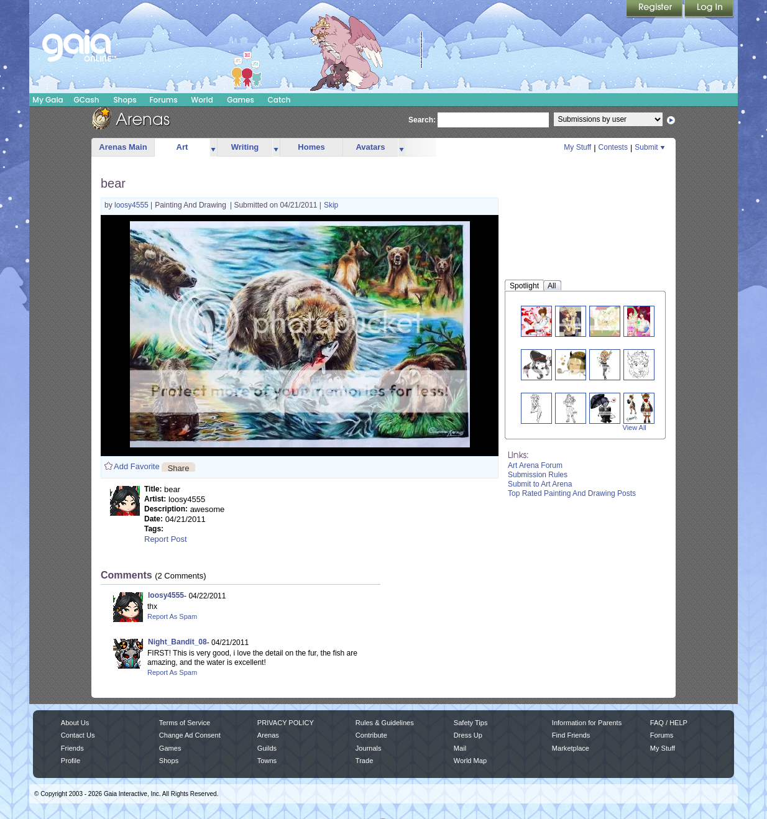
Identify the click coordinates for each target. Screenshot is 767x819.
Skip (331, 205)
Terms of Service (184, 722)
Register (655, 9)
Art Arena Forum (535, 465)
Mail (460, 748)
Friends (72, 748)
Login (709, 9)
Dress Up (468, 735)
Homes (311, 147)
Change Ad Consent (190, 735)
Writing (245, 147)
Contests (613, 147)
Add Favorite (137, 466)
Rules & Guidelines (385, 722)
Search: (422, 120)
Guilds (267, 748)
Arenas (268, 735)
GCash (86, 99)
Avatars (370, 147)
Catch (279, 99)
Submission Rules (537, 474)
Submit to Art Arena (540, 484)
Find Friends (571, 735)
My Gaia (47, 99)
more (213, 148)
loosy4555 (132, 205)
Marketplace (570, 748)
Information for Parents (587, 722)
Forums (163, 99)
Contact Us (78, 735)
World (202, 99)
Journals (369, 748)
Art (182, 147)
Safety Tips (471, 722)
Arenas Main (123, 147)
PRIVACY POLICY (285, 722)
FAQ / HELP (668, 722)
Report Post (165, 539)
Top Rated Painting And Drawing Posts (572, 493)
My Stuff (577, 147)
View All (634, 427)
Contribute (371, 735)
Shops (124, 99)
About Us (75, 722)
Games (240, 99)
